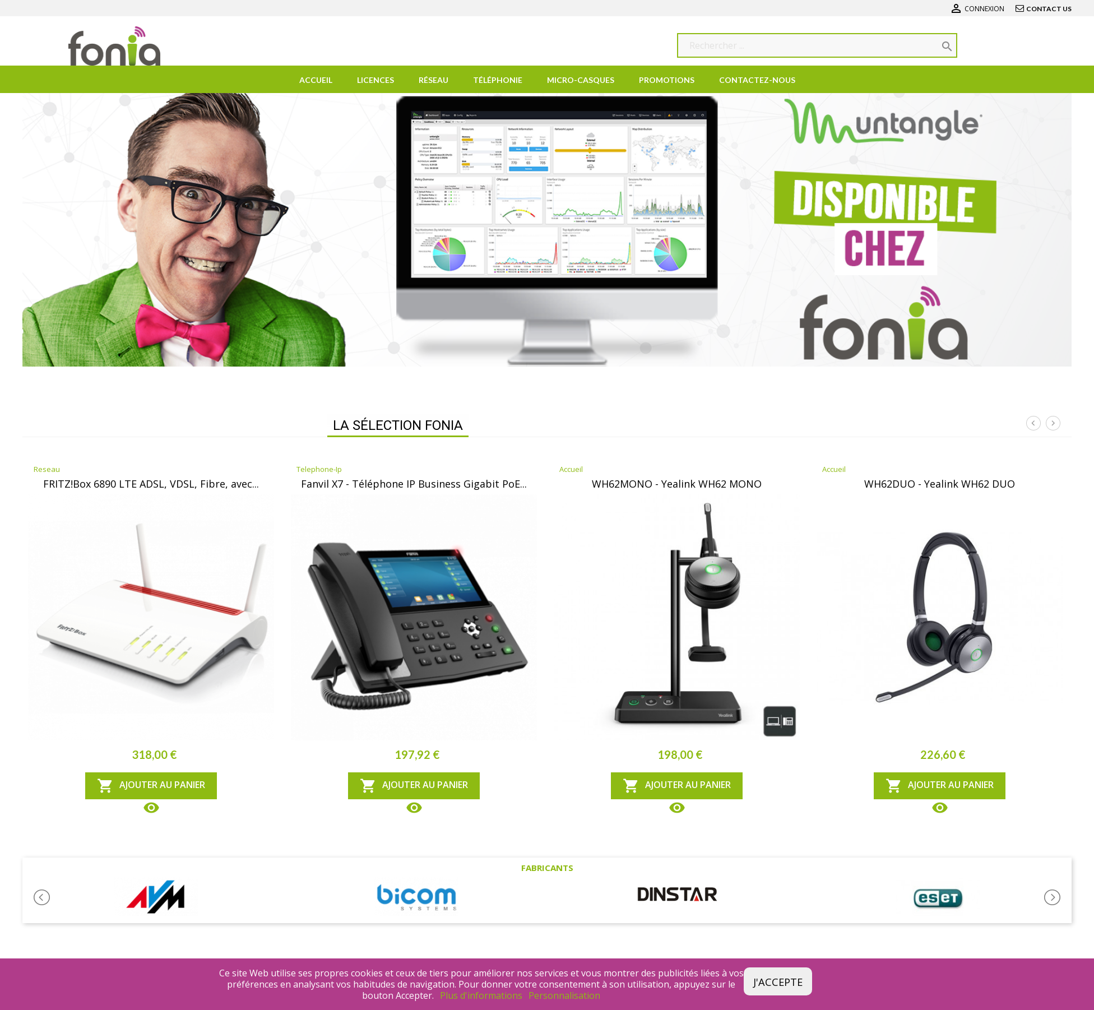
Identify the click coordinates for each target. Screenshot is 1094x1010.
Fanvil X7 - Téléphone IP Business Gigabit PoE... (414, 483)
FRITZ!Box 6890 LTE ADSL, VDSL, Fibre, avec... (151, 483)
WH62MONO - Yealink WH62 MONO (677, 483)
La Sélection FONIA (398, 425)
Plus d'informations (482, 995)
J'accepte (778, 982)
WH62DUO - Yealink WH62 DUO (939, 483)
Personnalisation (564, 995)
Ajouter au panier (151, 785)
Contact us (1049, 8)
